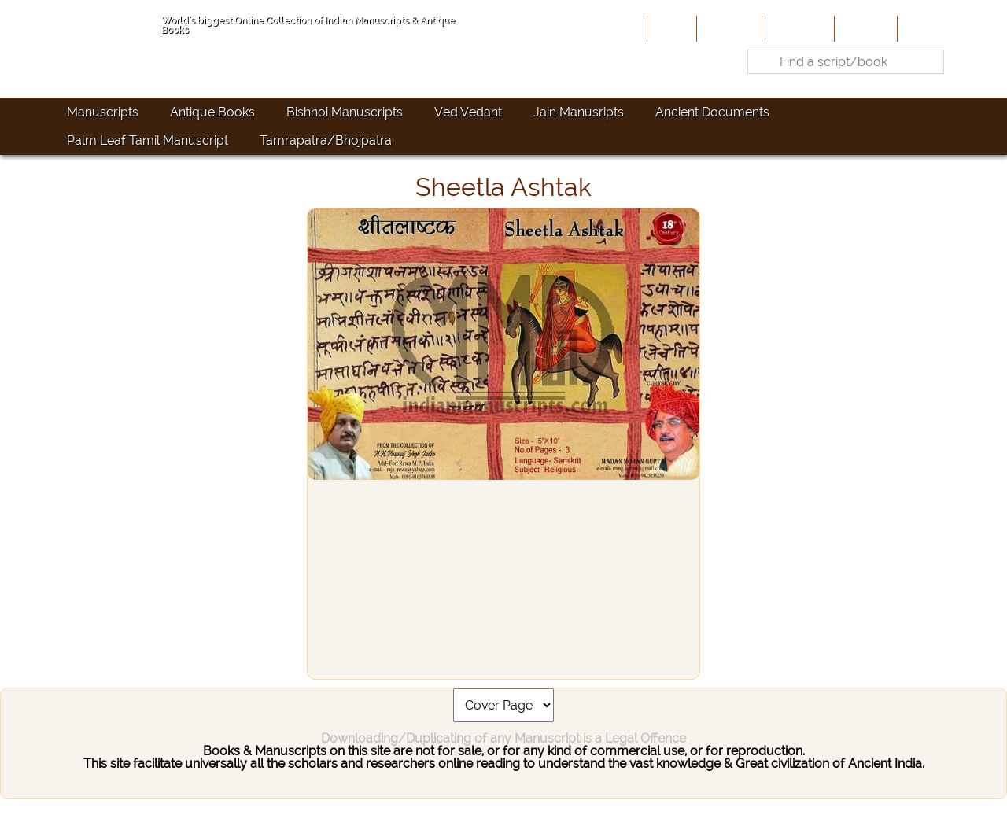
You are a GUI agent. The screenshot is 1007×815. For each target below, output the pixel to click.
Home (670, 28)
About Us (728, 28)
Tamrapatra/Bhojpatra (326, 140)
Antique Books (212, 112)
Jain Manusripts (578, 112)
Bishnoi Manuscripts (344, 112)
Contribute (796, 28)
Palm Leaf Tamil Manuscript (147, 140)
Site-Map (864, 28)
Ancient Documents (712, 112)
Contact (925, 28)
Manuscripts (102, 112)
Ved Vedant (468, 112)
